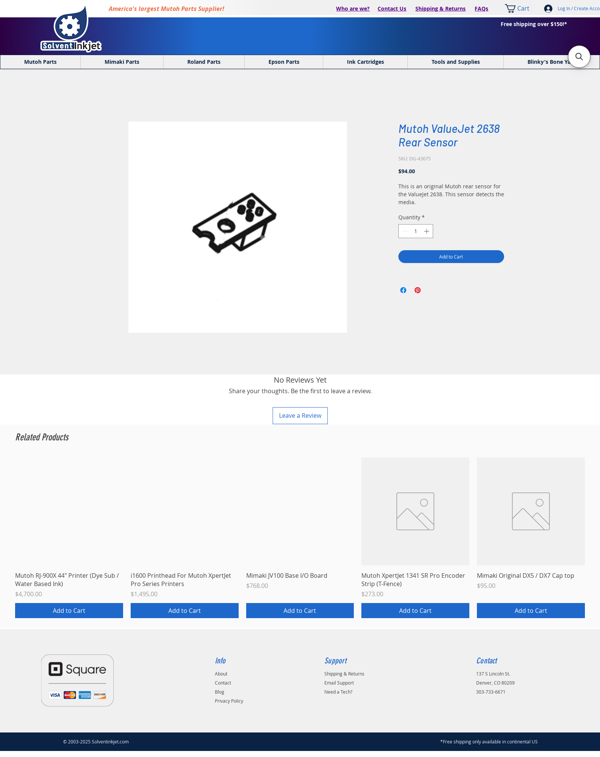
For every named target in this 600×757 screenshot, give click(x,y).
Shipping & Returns (440, 8)
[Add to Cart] (69, 610)
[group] (300, 538)
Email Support (339, 683)
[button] (579, 56)
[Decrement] (404, 231)
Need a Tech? (338, 692)
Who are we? (353, 8)
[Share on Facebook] (403, 290)
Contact (223, 683)
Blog (219, 692)
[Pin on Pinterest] (417, 290)
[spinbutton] (416, 231)
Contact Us (392, 8)
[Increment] (427, 231)
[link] (522, 8)
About (221, 674)
